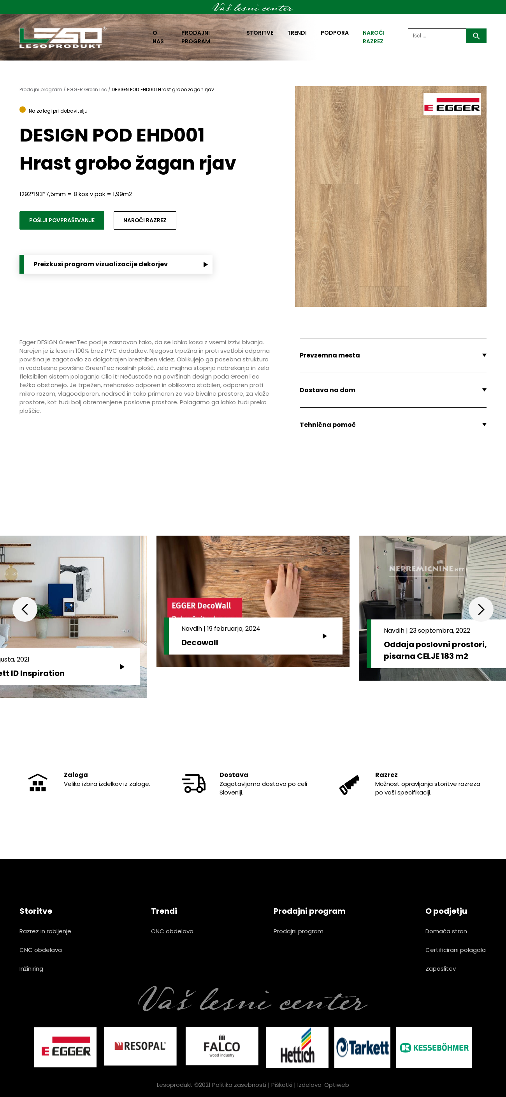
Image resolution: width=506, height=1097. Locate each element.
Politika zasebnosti (239, 1085)
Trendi (297, 33)
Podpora (335, 33)
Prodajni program (195, 37)
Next (481, 609)
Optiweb (336, 1085)
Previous (24, 609)
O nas (158, 37)
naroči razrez (374, 37)
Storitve (259, 33)
